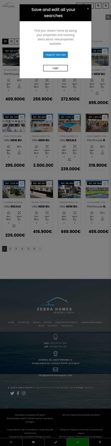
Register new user (56, 54)
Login (55, 68)
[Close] (88, 8)
